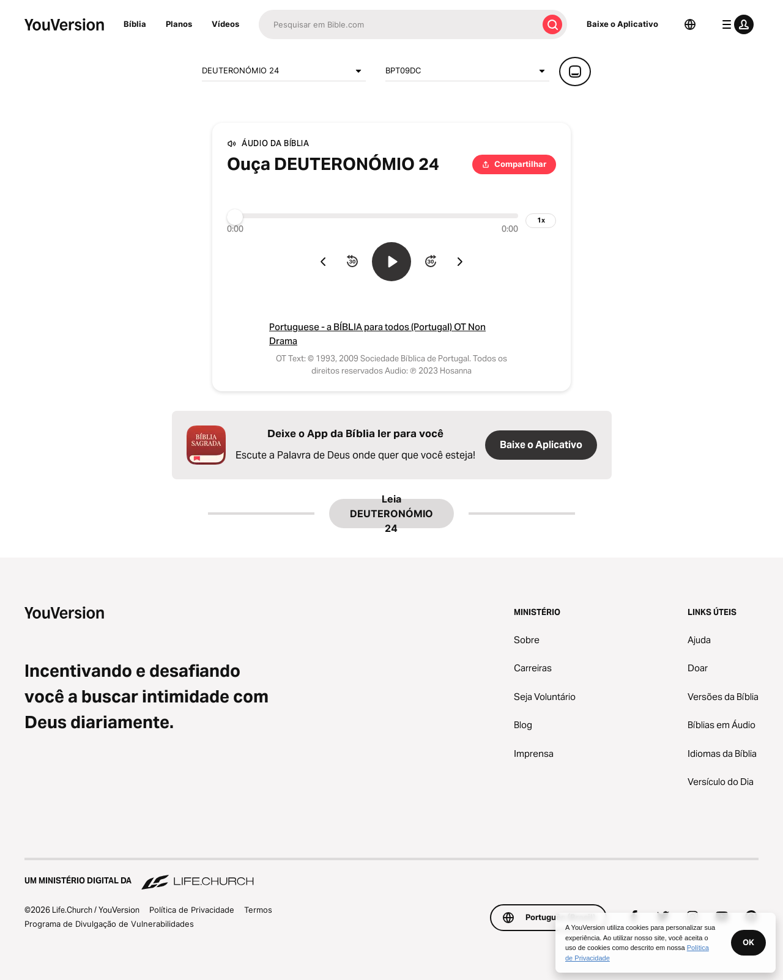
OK (748, 942)
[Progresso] (372, 215)
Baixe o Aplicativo (622, 24)
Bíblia (135, 24)
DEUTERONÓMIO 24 (284, 71)
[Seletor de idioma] (690, 24)
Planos (179, 24)
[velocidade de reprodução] (540, 220)
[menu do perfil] (735, 24)
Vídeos (225, 24)
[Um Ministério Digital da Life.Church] (391, 875)
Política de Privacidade (191, 910)
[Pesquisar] (398, 24)
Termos (258, 910)
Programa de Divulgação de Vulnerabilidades (109, 924)
